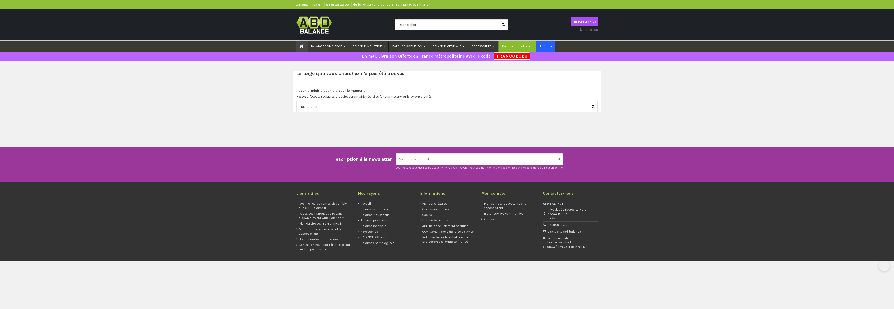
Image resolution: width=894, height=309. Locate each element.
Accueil (366, 203)
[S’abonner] (558, 159)
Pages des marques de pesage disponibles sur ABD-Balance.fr (321, 216)
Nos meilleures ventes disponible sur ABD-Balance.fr (323, 206)
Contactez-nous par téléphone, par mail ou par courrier (324, 247)
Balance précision (374, 220)
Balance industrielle (375, 215)
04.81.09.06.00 (558, 225)
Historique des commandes (318, 239)
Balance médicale (373, 226)
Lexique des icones (435, 220)
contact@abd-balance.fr (566, 232)
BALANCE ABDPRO (374, 237)
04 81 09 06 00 (338, 5)
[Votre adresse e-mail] (474, 159)
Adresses (490, 219)
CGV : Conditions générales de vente (448, 232)
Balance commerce (375, 209)
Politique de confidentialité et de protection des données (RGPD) (445, 239)
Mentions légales (434, 203)
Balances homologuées (377, 243)
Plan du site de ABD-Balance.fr (320, 223)
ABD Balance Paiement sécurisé (445, 226)
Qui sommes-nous (435, 209)
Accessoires (369, 232)
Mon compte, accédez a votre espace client (320, 231)
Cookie (427, 215)
